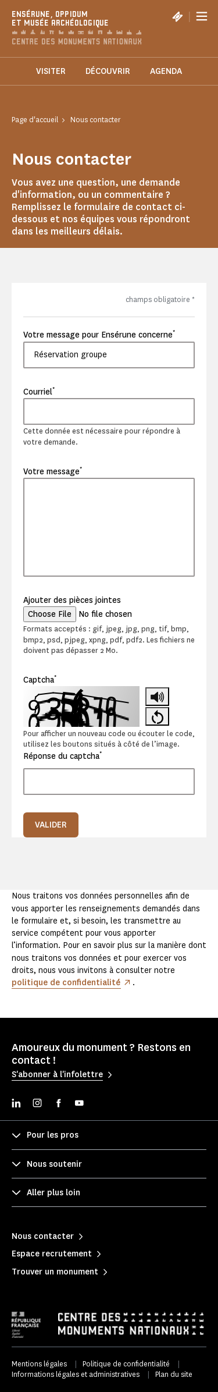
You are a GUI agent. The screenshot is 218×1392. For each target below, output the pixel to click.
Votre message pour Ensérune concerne (99, 334)
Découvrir (107, 71)
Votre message (52, 471)
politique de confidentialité (66, 982)
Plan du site (173, 1374)
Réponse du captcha (62, 756)
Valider (51, 824)
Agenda (166, 71)
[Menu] (201, 16)
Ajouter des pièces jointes (72, 600)
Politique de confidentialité (126, 1364)
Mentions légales (39, 1364)
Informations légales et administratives (76, 1374)
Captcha (39, 680)
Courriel (39, 391)
